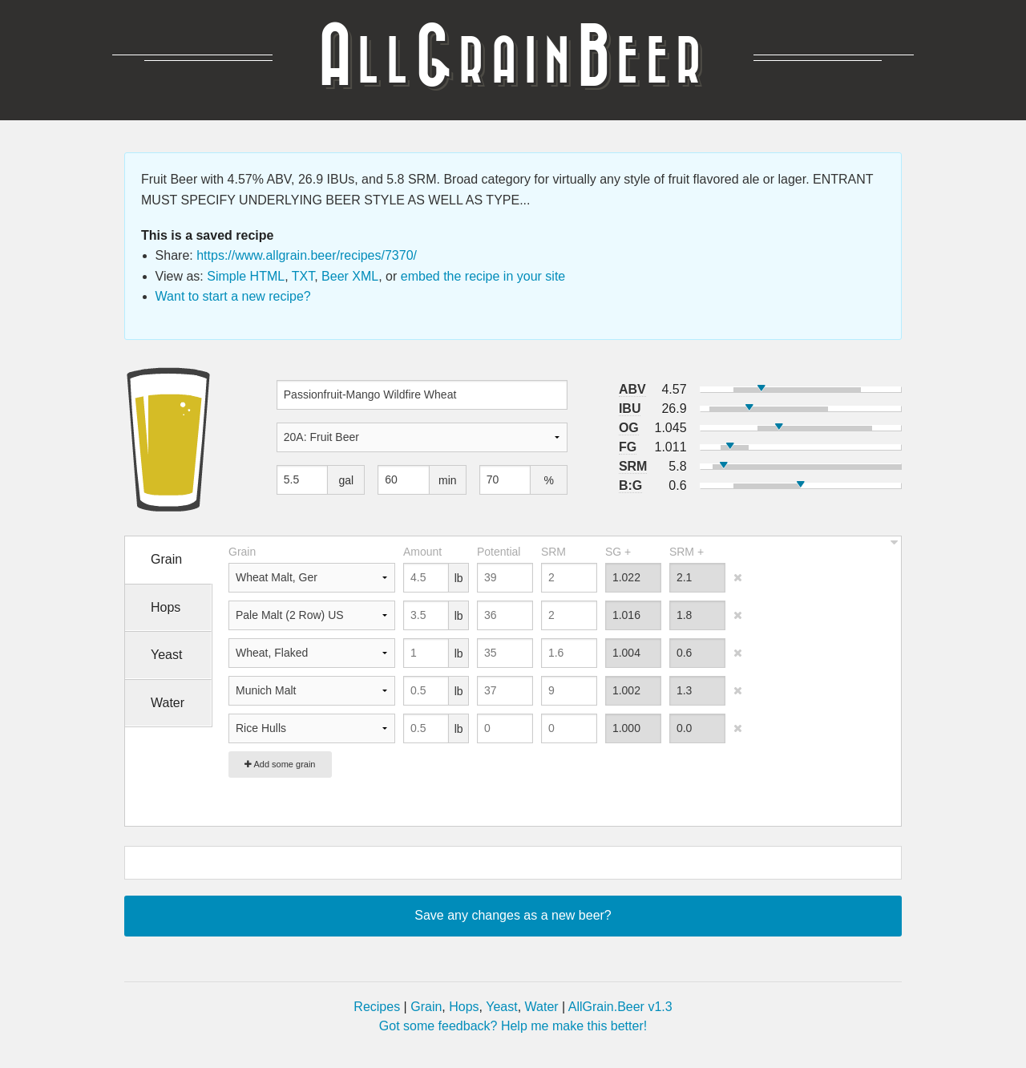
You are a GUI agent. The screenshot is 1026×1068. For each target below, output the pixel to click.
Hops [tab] (165, 607)
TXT (303, 276)
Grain (426, 1006)
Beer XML (349, 276)
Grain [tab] (166, 559)
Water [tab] (167, 703)
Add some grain (280, 764)
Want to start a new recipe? (233, 296)
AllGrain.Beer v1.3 (620, 1006)
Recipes (376, 1006)
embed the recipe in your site (483, 276)
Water (542, 1006)
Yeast (501, 1006)
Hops (464, 1006)
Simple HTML (246, 276)
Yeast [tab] (166, 654)
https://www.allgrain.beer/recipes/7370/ (306, 255)
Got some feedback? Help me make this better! (513, 1026)
